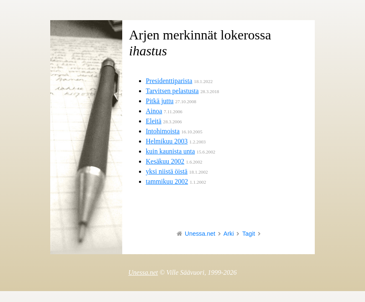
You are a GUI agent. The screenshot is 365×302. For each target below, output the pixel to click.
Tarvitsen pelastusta (172, 90)
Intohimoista (163, 131)
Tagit (248, 233)
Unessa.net (200, 233)
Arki (229, 233)
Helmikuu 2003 (167, 141)
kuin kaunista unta (170, 151)
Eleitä (153, 121)
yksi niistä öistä (167, 171)
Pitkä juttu (159, 100)
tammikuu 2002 (167, 181)
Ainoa (154, 111)
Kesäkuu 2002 (165, 161)
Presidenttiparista (169, 80)
